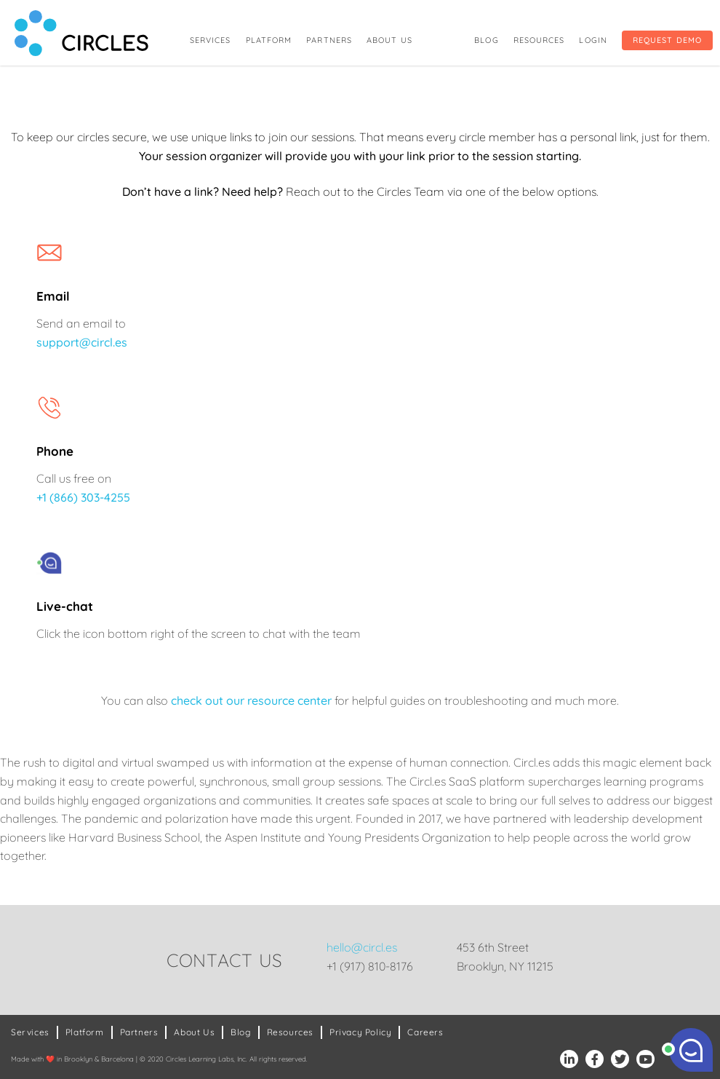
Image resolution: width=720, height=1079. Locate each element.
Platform (269, 40)
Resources (539, 40)
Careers (425, 1032)
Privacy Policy (360, 1032)
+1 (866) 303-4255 (83, 497)
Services (210, 40)
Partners (329, 40)
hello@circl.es (362, 947)
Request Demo (667, 40)
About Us (389, 40)
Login (593, 40)
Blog (486, 40)
